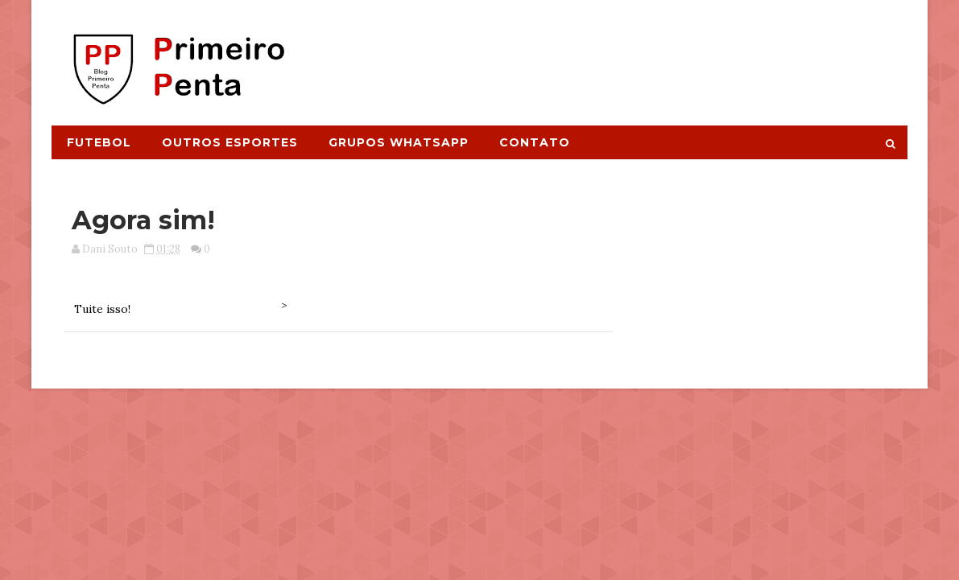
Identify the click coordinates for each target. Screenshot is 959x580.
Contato (534, 142)
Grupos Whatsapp (399, 142)
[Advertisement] (613, 54)
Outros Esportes (230, 142)
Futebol (99, 142)
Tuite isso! (102, 309)
